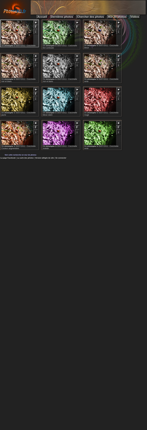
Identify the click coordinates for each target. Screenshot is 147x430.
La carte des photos (25, 158)
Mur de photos (117, 16)
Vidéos (135, 16)
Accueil (42, 16)
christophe (8, 46)
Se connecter (60, 158)
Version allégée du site (44, 158)
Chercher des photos (90, 16)
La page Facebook (8, 158)
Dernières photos (62, 16)
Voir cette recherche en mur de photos (20, 155)
